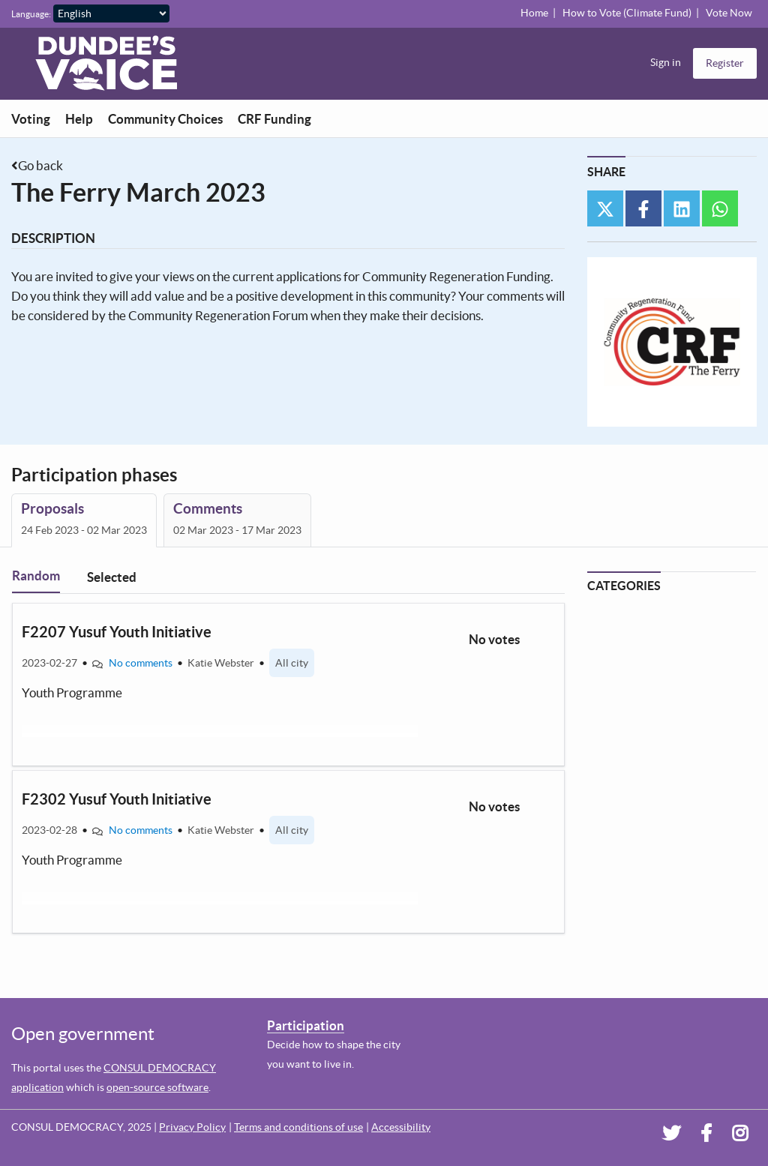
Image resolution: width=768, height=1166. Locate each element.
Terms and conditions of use (298, 1127)
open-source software (157, 1087)
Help (79, 119)
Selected (111, 577)
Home (534, 13)
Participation (305, 1025)
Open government (82, 1034)
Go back (40, 165)
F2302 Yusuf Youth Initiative (117, 799)
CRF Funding (274, 119)
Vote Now (729, 13)
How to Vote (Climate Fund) (627, 13)
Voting (30, 119)
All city (291, 663)
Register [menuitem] (725, 63)
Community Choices (165, 119)
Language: (31, 14)
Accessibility (400, 1127)
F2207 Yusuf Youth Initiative (117, 631)
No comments (140, 663)
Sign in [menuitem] (665, 62)
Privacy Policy (192, 1127)
